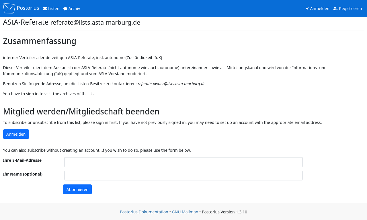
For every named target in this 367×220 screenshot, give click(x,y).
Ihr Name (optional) (23, 174)
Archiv (71, 8)
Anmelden (317, 8)
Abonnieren (78, 189)
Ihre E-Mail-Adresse (22, 160)
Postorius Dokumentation (144, 212)
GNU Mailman (185, 212)
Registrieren (347, 8)
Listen (51, 8)
